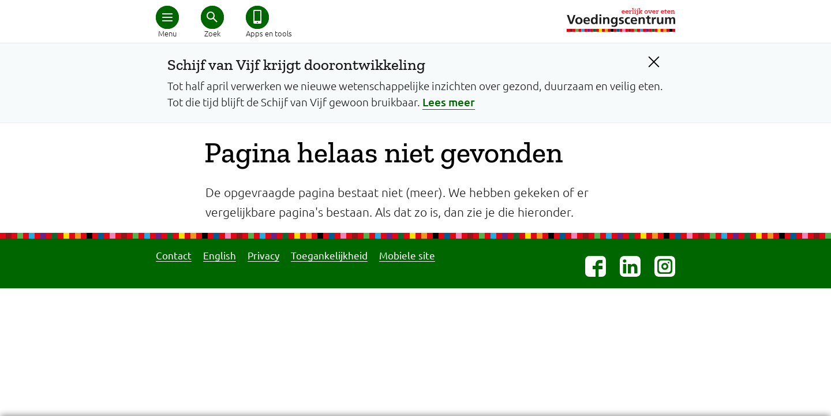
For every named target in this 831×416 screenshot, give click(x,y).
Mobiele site (407, 255)
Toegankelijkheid (329, 255)
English (219, 255)
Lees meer (448, 102)
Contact (174, 255)
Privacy (263, 255)
